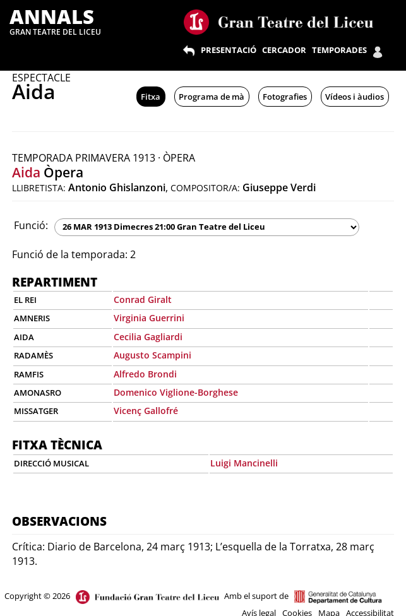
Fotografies (285, 96)
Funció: (31, 225)
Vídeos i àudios (354, 96)
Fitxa (150, 96)
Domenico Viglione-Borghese (176, 392)
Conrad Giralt (143, 299)
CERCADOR (284, 50)
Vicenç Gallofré (146, 411)
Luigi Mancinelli (244, 463)
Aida (26, 172)
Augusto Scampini (152, 355)
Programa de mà (211, 96)
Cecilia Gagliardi (148, 337)
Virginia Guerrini (149, 318)
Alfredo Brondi (145, 374)
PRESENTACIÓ (228, 50)
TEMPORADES (339, 50)
